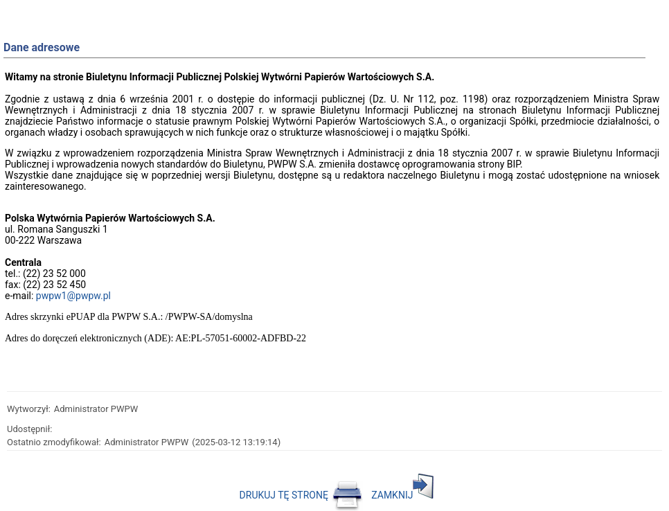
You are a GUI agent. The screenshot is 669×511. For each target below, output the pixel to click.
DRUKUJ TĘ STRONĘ (302, 495)
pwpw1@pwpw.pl (73, 295)
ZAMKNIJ (402, 495)
